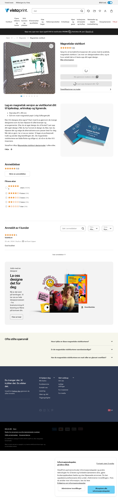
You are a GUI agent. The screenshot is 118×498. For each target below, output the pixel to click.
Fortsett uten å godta (105, 463)
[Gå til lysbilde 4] (29, 96)
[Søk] (82, 11)
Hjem (8, 38)
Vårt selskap (66, 415)
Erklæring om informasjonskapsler (71, 483)
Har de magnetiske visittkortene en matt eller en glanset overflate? (78, 395)
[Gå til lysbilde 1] (21, 96)
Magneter (22, 38)
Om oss (61, 418)
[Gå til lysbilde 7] (37, 96)
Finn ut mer (16, 354)
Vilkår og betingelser (11, 472)
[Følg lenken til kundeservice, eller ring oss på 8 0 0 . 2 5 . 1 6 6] (88, 10)
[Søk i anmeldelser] (71, 266)
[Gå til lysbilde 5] (32, 96)
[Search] (83, 266)
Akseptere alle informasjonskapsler (101, 489)
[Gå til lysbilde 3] (26, 96)
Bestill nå (89, 31)
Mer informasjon (67, 60)
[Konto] (105, 10)
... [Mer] (14, 38)
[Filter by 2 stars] (6, 240)
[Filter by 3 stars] (6, 235)
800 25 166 (8, 466)
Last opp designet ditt (86, 127)
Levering (42, 428)
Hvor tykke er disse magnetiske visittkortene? (70, 379)
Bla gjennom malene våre (86, 119)
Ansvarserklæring (24, 472)
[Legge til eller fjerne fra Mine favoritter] (51, 46)
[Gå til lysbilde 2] (24, 96)
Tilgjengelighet (44, 435)
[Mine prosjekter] (94, 11)
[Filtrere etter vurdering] (93, 266)
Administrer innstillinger (71, 488)
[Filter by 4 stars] (6, 231)
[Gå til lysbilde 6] (34, 96)
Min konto (42, 418)
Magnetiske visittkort (37, 38)
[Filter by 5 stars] (6, 225)
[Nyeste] (107, 266)
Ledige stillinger (61, 423)
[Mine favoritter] (100, 11)
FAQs (9, 187)
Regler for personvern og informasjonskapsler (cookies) (22, 469)
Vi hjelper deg (47, 415)
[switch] (107, 2)
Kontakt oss (43, 425)
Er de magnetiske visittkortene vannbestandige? (71, 387)
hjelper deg (16, 429)
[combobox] (56, 11)
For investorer (63, 427)
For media (62, 431)
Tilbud (115, 22)
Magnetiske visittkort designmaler (32, 183)
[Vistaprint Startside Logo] (16, 11)
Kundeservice (44, 422)
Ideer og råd (43, 432)
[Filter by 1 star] (6, 244)
